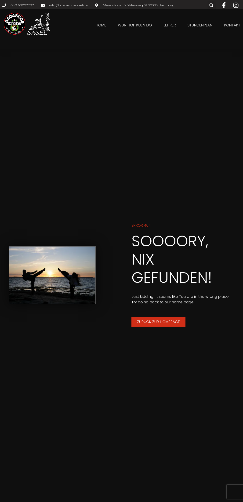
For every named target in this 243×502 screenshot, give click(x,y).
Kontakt (232, 25)
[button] (211, 5)
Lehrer (169, 25)
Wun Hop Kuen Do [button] (135, 25)
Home (101, 25)
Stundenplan (200, 25)
